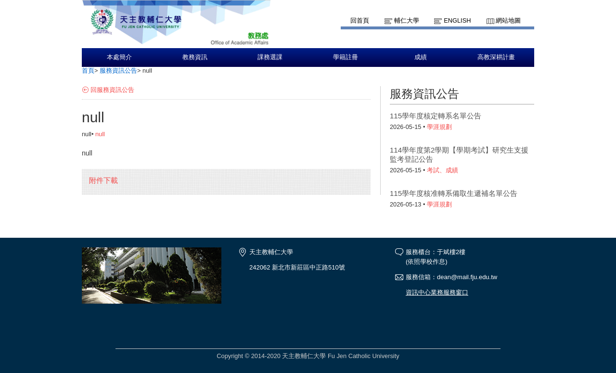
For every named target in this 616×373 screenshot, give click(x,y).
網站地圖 (508, 20)
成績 (420, 57)
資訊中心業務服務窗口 (437, 292)
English (457, 20)
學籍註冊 (345, 57)
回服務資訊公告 (112, 89)
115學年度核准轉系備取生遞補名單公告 (453, 193)
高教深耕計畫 (496, 57)
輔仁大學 (406, 20)
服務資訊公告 (118, 70)
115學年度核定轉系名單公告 (435, 116)
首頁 (88, 70)
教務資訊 (194, 57)
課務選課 (269, 57)
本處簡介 (119, 57)
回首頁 (359, 20)
